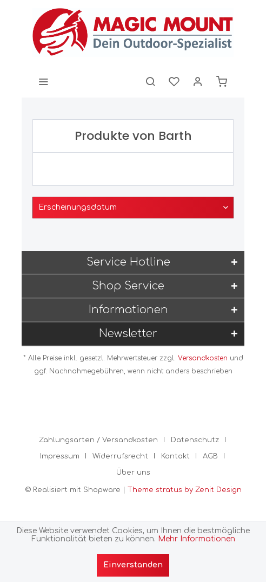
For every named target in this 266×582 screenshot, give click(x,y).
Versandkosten (203, 358)
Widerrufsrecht (120, 456)
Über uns (133, 472)
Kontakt (175, 456)
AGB (210, 456)
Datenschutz (195, 440)
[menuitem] (43, 81)
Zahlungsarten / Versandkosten (98, 440)
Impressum (59, 456)
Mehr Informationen (196, 539)
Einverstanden (133, 565)
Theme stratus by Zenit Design (185, 490)
